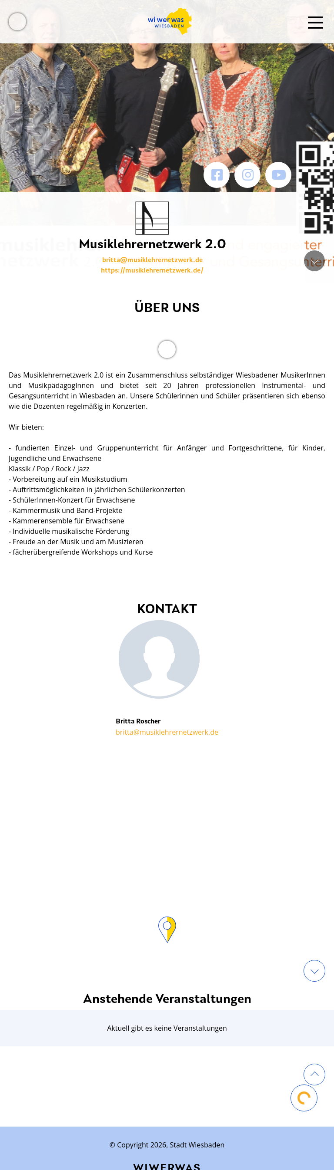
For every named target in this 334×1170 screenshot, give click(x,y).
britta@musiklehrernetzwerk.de (152, 260)
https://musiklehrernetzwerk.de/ (152, 270)
